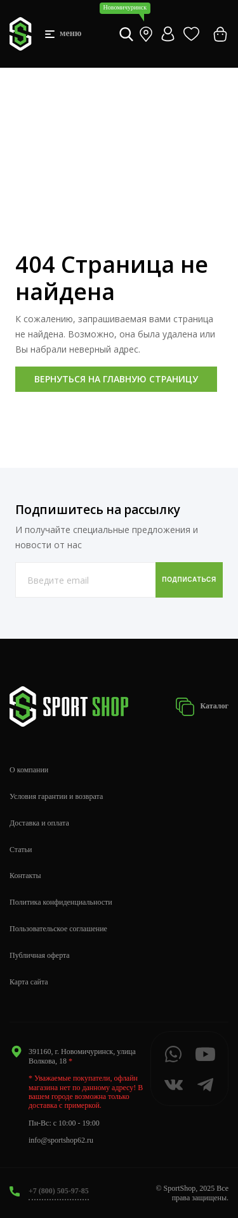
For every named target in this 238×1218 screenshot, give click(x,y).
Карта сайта (29, 981)
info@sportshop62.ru (61, 1140)
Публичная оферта (40, 955)
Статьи (21, 849)
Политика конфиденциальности (61, 902)
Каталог (201, 707)
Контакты (25, 875)
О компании (29, 769)
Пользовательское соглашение (58, 928)
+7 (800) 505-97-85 (59, 1190)
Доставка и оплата (39, 823)
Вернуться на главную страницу (116, 379)
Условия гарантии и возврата (56, 796)
